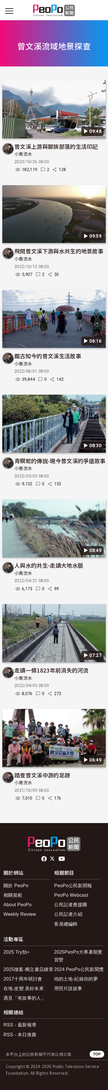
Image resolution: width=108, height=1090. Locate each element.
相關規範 (12, 895)
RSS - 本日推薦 (19, 1034)
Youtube (62, 859)
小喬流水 (23, 154)
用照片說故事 (68, 988)
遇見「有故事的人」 (24, 998)
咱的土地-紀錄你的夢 (76, 978)
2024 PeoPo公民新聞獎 (79, 969)
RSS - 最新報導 (19, 1024)
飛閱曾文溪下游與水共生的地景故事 (58, 251)
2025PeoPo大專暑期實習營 (78, 956)
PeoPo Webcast (71, 895)
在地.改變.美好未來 (23, 988)
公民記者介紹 (68, 914)
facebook (44, 859)
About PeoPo (17, 904)
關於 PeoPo (16, 885)
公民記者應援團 (70, 904)
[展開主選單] (9, 11)
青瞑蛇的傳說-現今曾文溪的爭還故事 (59, 461)
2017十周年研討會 (22, 978)
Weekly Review (19, 914)
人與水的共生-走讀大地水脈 (48, 565)
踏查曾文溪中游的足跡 (42, 775)
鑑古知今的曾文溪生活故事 (47, 356)
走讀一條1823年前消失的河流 (51, 670)
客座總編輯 (66, 924)
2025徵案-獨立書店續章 (28, 969)
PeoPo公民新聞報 (73, 885)
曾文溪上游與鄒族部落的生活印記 (56, 146)
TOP (97, 1054)
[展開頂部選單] (99, 11)
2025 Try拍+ (16, 952)
